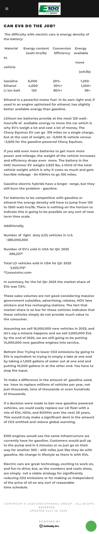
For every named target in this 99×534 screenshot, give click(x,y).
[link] (49, 8)
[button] (7, 9)
